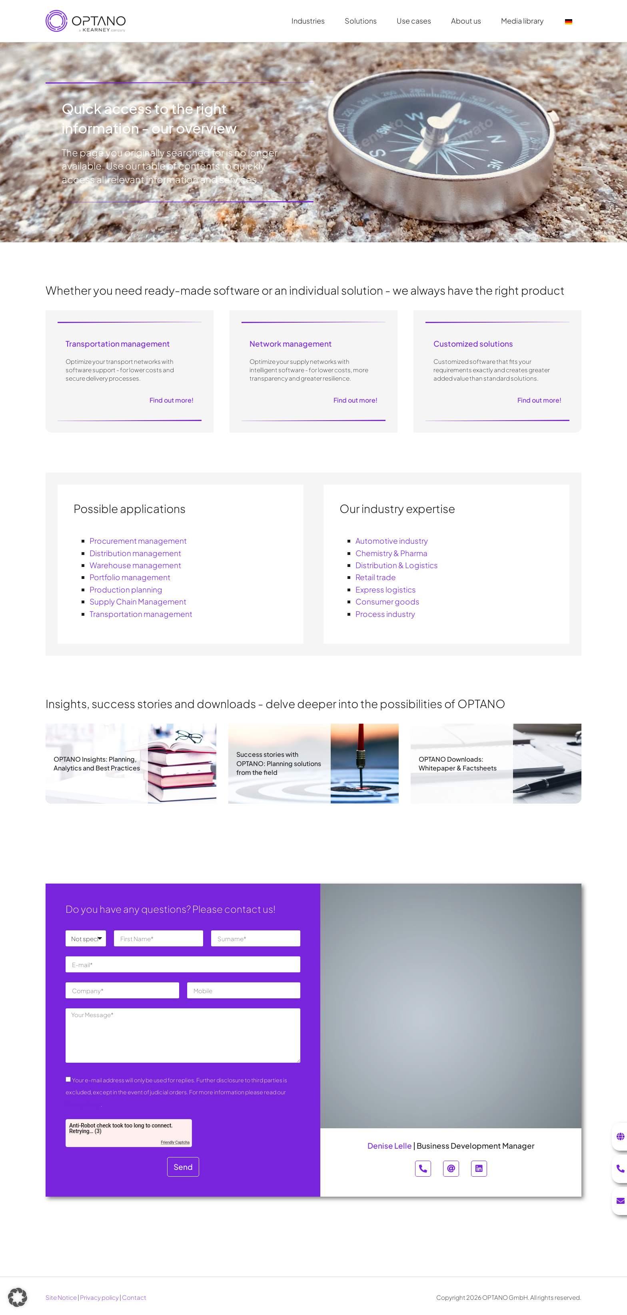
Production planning (126, 589)
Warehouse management (135, 565)
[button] (17, 1297)
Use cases (416, 20)
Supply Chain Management (138, 601)
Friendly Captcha (175, 1142)
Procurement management (138, 540)
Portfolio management (130, 577)
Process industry (385, 614)
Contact (134, 1297)
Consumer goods (387, 601)
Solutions (363, 20)
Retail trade (375, 577)
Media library (524, 20)
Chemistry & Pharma (391, 553)
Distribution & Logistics (396, 565)
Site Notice (61, 1297)
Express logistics (385, 589)
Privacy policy (99, 1297)
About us (468, 20)
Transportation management (141, 614)
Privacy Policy (83, 1104)
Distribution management (135, 553)
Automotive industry (391, 540)
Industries (310, 20)
